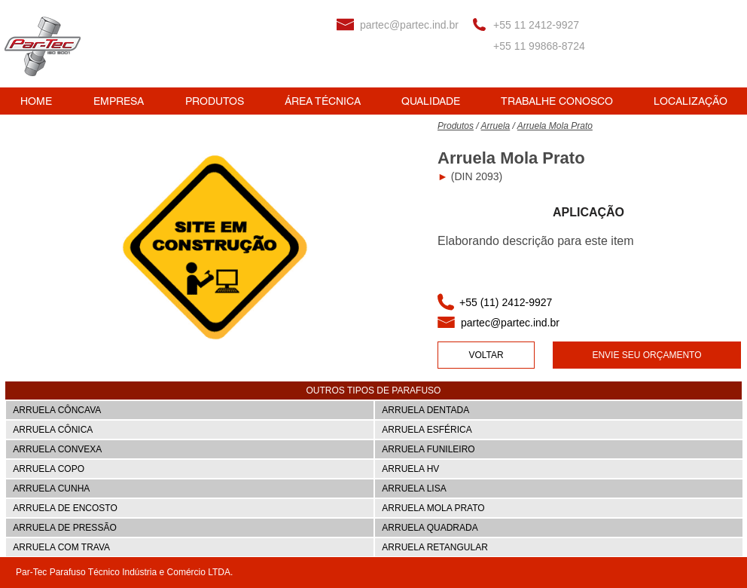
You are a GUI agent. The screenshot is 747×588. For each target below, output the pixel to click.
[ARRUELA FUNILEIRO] (558, 449)
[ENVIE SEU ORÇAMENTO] (647, 355)
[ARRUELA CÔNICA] (189, 429)
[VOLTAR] (486, 355)
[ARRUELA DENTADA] (558, 410)
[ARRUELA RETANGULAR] (558, 547)
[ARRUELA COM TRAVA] (189, 547)
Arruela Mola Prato (555, 126)
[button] (373, 390)
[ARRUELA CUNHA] (189, 488)
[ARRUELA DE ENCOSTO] (189, 508)
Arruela (496, 126)
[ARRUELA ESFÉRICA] (558, 429)
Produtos (456, 126)
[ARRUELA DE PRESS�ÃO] (189, 527)
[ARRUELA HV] (558, 469)
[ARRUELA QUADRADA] (558, 527)
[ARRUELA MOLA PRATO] (558, 508)
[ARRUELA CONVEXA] (189, 449)
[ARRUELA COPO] (189, 469)
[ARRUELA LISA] (558, 488)
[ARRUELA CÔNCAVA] (189, 410)
